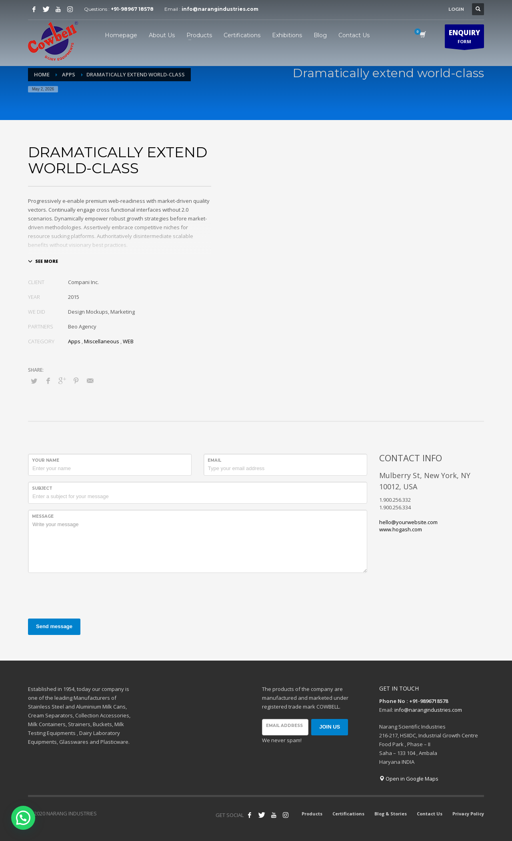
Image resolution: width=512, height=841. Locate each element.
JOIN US (329, 727)
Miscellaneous (101, 341)
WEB (128, 341)
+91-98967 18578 (132, 9)
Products (312, 814)
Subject (42, 488)
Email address (284, 725)
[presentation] (89, 594)
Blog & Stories (390, 814)
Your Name (45, 460)
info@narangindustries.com (220, 9)
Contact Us (429, 814)
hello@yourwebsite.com (408, 522)
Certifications (348, 814)
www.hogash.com (400, 529)
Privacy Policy (468, 814)
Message (43, 516)
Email (214, 460)
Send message (54, 626)
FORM (464, 38)
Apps (74, 341)
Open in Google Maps (408, 778)
